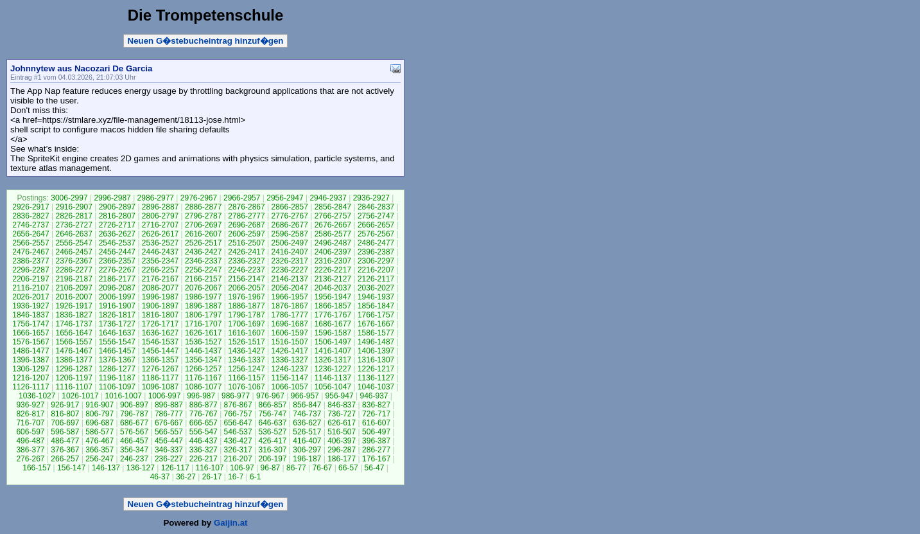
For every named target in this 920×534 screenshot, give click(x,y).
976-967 (270, 395)
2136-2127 (333, 278)
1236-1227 (333, 368)
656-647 (238, 422)
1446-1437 (203, 350)
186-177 (341, 458)
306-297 (307, 449)
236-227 (169, 458)
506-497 (376, 431)
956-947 (339, 395)
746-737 (307, 413)
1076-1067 (246, 386)
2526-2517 (203, 242)
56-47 (375, 467)
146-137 (106, 467)
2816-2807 (117, 215)
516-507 (341, 431)
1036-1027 (37, 395)
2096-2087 (117, 287)
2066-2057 (246, 287)
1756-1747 (30, 323)
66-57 (348, 467)
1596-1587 (333, 332)
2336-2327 (246, 260)
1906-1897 (160, 305)
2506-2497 (289, 242)
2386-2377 (30, 260)
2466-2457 (73, 251)
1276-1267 (160, 368)
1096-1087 (160, 386)
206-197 (272, 458)
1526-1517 (246, 341)
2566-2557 (30, 242)
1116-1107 (73, 386)
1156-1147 (289, 377)
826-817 (30, 413)
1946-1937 (376, 296)
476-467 (99, 440)
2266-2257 (160, 269)
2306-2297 (376, 260)
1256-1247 (246, 368)
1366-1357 (160, 359)
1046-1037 (376, 386)
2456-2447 (117, 251)
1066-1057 (289, 386)
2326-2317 (289, 260)
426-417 (272, 440)
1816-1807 (160, 314)
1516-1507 (289, 341)
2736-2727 (73, 224)
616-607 (376, 422)
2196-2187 (73, 278)
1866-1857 (333, 305)
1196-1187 (117, 377)
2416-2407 (289, 251)
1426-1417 (289, 350)
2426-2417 (246, 251)
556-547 (203, 431)
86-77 (296, 467)
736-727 (341, 413)
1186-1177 (160, 377)
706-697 (65, 422)
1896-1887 (203, 305)
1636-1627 (160, 332)
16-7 (235, 476)
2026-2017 (30, 296)
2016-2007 (73, 296)
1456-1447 (160, 350)
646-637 (272, 422)
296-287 (341, 449)
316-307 (272, 449)
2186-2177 (117, 278)
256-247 (99, 458)
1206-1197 (73, 377)
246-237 (134, 458)
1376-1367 (117, 359)
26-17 (212, 476)
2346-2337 (203, 260)
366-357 (99, 449)
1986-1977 (203, 296)
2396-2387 (376, 251)
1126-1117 (30, 386)
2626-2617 (160, 233)
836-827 (376, 404)
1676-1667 (376, 323)
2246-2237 (246, 269)
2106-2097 (73, 287)
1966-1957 (289, 296)
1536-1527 (203, 341)
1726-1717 (160, 323)
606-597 (30, 431)
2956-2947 (284, 197)
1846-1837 (30, 314)
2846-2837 (376, 206)
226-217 (203, 458)
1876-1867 (289, 305)
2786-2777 (246, 215)
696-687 (99, 422)
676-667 (169, 422)
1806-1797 (203, 314)
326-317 (238, 449)
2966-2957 (241, 197)
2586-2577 (333, 233)
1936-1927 (30, 305)
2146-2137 (289, 278)
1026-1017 (80, 395)
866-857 (272, 404)
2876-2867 (246, 206)
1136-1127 (376, 377)
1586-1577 (376, 332)
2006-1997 (117, 296)
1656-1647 (73, 332)
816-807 (65, 413)
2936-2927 (371, 197)
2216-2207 (376, 269)
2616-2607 (203, 233)
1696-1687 (289, 323)
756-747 (272, 413)
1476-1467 (73, 350)
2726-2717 (117, 224)
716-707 (30, 422)
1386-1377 (73, 359)
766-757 (238, 413)
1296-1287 (73, 368)
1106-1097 (117, 386)
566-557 (169, 431)
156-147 (71, 467)
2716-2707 (160, 224)
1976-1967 (246, 296)
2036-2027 (376, 287)
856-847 (307, 404)
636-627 (307, 422)
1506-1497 (333, 341)
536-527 (272, 431)
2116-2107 (30, 287)
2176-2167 (160, 278)
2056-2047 (289, 287)
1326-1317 (333, 359)
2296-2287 (30, 269)
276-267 (30, 458)
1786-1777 (289, 314)
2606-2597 (246, 233)
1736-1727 (117, 323)
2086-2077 (160, 287)
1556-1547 (117, 341)
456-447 (169, 440)
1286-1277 (117, 368)
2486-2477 (376, 242)
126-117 (175, 467)
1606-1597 (289, 332)
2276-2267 (117, 269)
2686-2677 (289, 224)
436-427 (238, 440)
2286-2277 (73, 269)
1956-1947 (333, 296)
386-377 (30, 449)
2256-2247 (203, 269)
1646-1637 (117, 332)
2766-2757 (333, 215)
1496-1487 (376, 341)
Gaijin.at (231, 523)
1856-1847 (376, 305)
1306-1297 (30, 368)
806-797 (99, 413)
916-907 (99, 404)
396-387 (376, 440)
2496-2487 (333, 242)
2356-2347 (160, 260)
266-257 (65, 458)
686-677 (134, 422)
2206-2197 (30, 278)
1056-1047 (333, 386)
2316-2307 (333, 260)
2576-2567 (376, 233)
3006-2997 (69, 197)
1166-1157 (246, 377)
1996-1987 (160, 296)
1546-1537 (160, 341)
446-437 (203, 440)
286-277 (376, 449)
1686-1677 (333, 323)
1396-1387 (30, 359)
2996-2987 (112, 197)
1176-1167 (203, 377)
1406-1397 (376, 350)
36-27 (186, 476)
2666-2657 (376, 224)
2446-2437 (160, 251)
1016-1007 (123, 395)
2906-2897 (117, 206)
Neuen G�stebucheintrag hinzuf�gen (206, 41)
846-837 (341, 404)
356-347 (134, 449)
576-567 (134, 431)
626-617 (341, 422)
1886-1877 (246, 305)
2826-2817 (73, 215)
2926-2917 (30, 206)
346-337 (169, 449)
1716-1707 (203, 323)
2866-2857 (289, 206)
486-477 (65, 440)
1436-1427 (246, 350)
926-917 (65, 404)
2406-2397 (333, 251)
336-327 (203, 449)
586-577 (99, 431)
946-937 (374, 395)
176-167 (376, 458)
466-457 (134, 440)
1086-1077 (203, 386)
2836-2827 (30, 215)
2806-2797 (160, 215)
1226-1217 (376, 368)
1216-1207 (30, 377)
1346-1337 (246, 359)
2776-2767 (289, 215)
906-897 (134, 404)
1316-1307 (376, 359)
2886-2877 (203, 206)
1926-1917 (73, 305)
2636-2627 (117, 233)
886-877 (203, 404)
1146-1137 (333, 377)
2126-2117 (376, 278)
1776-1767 (333, 314)
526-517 (307, 431)
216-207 (238, 458)
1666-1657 (30, 332)
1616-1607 (246, 332)
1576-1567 (30, 341)
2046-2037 (333, 287)
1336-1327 (289, 359)
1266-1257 (203, 368)
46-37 (160, 476)
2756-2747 (376, 215)
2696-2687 (246, 224)
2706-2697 (203, 224)
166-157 (36, 467)
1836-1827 (73, 314)
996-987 (201, 395)
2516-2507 (246, 242)
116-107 (210, 467)
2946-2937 (327, 197)
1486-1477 (30, 350)
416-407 (307, 440)
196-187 (307, 458)
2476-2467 (30, 251)
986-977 (235, 395)
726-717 (376, 413)
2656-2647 (30, 233)
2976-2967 (198, 197)
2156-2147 (246, 278)
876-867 (238, 404)
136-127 (140, 467)
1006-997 (164, 395)
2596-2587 (289, 233)
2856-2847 (333, 206)
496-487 (30, 440)
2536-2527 (160, 242)
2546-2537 (117, 242)
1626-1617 (203, 332)
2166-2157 (203, 278)
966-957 (305, 395)
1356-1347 (203, 359)
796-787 (134, 413)
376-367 (65, 449)
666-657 (203, 422)
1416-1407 (333, 350)
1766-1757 (376, 314)
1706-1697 (246, 323)
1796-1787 (246, 314)
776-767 (203, 413)
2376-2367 (73, 260)
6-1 (255, 476)
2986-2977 (155, 197)
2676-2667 (333, 224)
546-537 (238, 431)
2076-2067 (203, 287)
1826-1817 (117, 314)
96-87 (271, 467)
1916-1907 (117, 305)
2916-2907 (73, 206)
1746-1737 (73, 323)
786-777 (169, 413)
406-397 (341, 440)
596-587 (65, 431)
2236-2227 (289, 269)
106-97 (242, 467)
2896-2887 (160, 206)
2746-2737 (30, 224)
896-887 (169, 404)
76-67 (323, 467)
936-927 (30, 404)
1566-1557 (73, 341)
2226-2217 (333, 269)
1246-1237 (289, 368)
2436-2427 (203, 251)
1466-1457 (117, 350)
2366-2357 (117, 260)
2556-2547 (73, 242)
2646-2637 (73, 233)
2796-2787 (203, 215)
